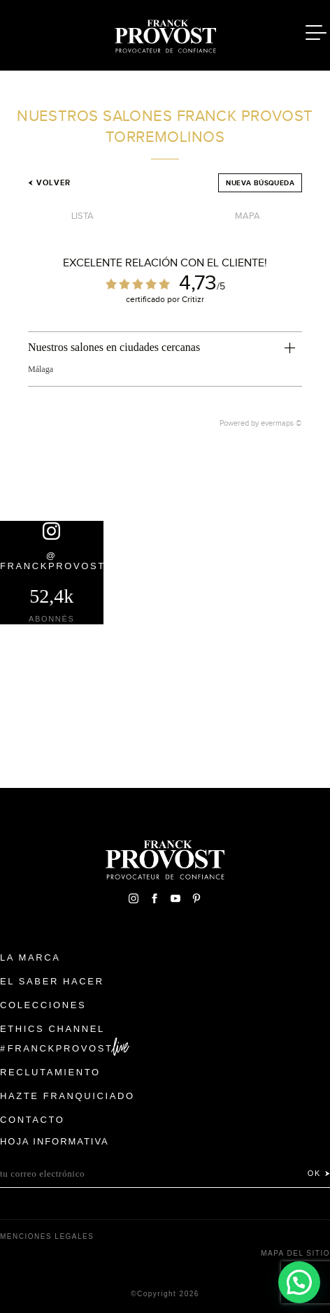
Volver (49, 182)
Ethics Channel (52, 1029)
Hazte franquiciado (67, 1096)
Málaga (40, 369)
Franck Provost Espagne (165, 33)
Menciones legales (47, 1236)
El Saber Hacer (52, 981)
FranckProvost (60, 1048)
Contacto (32, 1119)
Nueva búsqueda (260, 183)
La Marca (30, 957)
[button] (299, 1282)
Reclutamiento (50, 1072)
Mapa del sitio (295, 1253)
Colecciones (43, 1005)
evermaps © (281, 423)
